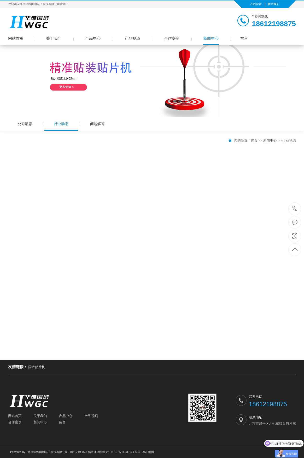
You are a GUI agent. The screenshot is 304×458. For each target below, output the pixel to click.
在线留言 (256, 4)
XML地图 (148, 452)
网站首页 (15, 38)
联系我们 (273, 4)
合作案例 (171, 38)
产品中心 (93, 38)
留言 (244, 38)
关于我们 (53, 38)
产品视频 (132, 38)
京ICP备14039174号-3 (125, 452)
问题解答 (97, 124)
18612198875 (295, 208)
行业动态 (61, 126)
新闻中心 (211, 38)
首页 (254, 140)
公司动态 (25, 124)
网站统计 (103, 452)
